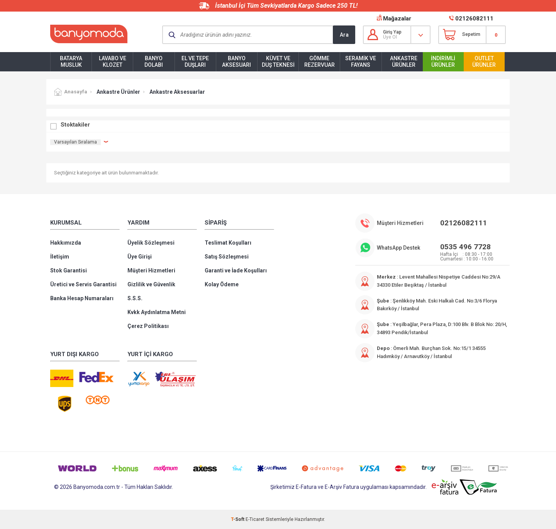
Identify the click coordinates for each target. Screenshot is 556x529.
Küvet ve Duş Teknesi (278, 61)
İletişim (59, 257)
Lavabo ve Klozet (112, 61)
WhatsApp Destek (398, 248)
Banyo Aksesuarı (236, 61)
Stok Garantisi (68, 270)
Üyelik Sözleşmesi (151, 243)
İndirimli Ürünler (443, 61)
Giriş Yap (392, 32)
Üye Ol (390, 37)
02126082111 (474, 18)
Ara (344, 35)
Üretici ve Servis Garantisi (83, 284)
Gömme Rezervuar (319, 61)
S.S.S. (134, 298)
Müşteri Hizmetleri (151, 270)
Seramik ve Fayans (360, 61)
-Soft (238, 519)
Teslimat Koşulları (228, 243)
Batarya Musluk (71, 61)
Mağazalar (397, 18)
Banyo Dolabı (153, 61)
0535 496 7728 (465, 246)
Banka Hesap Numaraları (82, 298)
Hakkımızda (65, 243)
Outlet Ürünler (484, 61)
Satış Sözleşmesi (227, 257)
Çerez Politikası (148, 326)
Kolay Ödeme (222, 284)
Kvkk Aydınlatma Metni (156, 312)
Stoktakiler (75, 124)
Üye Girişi (139, 257)
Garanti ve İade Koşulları (236, 270)
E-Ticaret (255, 519)
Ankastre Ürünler (403, 61)
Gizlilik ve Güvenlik (151, 284)
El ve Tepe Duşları (195, 61)
